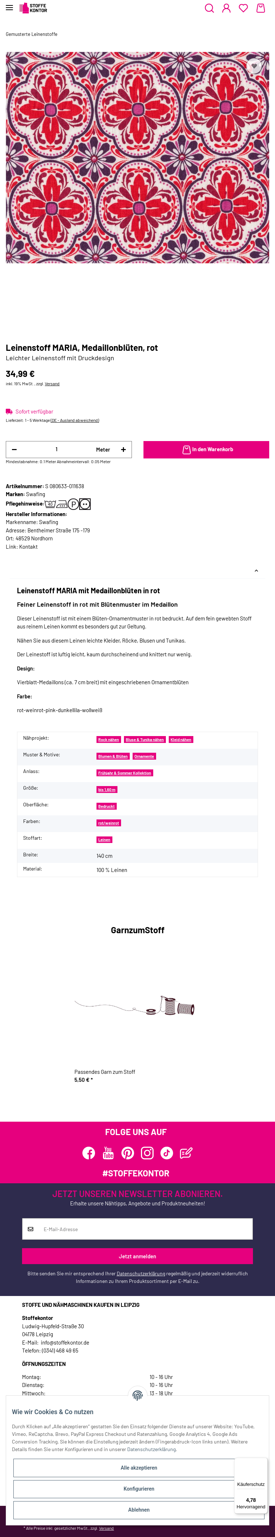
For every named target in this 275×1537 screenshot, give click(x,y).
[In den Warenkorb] (206, 449)
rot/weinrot (108, 823)
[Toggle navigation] (9, 4)
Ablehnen (139, 1510)
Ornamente (144, 756)
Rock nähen (108, 739)
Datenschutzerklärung (141, 1273)
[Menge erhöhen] (123, 449)
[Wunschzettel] (243, 8)
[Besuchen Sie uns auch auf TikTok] (167, 1153)
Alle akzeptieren (139, 1468)
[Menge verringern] (14, 449)
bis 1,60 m (106, 789)
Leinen (104, 839)
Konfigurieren (139, 1489)
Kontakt (28, 546)
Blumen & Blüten (113, 756)
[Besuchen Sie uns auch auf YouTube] (108, 1153)
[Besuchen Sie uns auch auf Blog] (186, 1153)
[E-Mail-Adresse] (145, 1229)
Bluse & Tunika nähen (145, 739)
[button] (209, 8)
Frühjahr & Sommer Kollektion (124, 772)
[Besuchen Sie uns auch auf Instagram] (147, 1153)
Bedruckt (106, 806)
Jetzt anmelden (137, 1256)
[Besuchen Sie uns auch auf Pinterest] (128, 1153)
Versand (52, 383)
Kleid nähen (181, 739)
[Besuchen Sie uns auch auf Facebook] (89, 1153)
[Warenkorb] (260, 8)
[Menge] (56, 449)
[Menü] (263, 1462)
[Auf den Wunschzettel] (254, 66)
